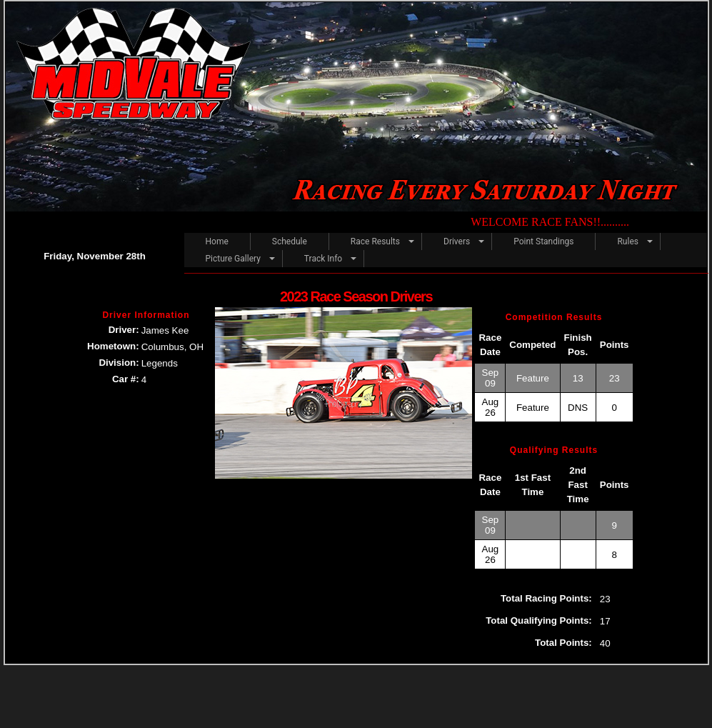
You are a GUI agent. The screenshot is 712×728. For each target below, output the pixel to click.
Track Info (323, 259)
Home (217, 241)
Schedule (289, 241)
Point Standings (543, 241)
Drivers (456, 241)
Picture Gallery (233, 259)
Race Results (375, 241)
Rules (627, 241)
